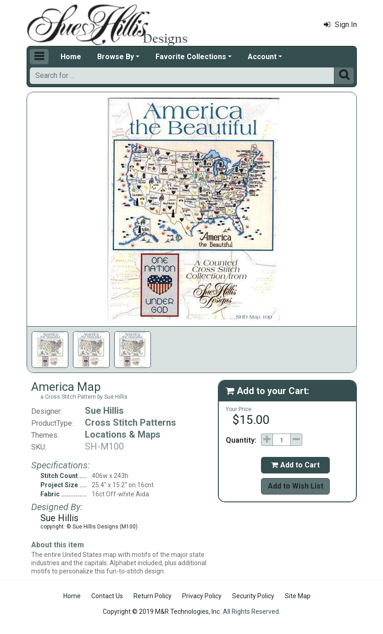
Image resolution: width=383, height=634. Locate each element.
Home (71, 56)
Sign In (340, 24)
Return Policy (152, 596)
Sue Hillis (104, 410)
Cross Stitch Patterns (130, 422)
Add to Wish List (295, 486)
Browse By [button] (115, 56)
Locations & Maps (123, 434)
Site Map (298, 596)
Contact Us (107, 596)
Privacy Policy (202, 596)
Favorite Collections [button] (190, 56)
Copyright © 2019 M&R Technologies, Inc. (162, 611)
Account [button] (262, 56)
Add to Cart (295, 465)
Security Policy (253, 596)
